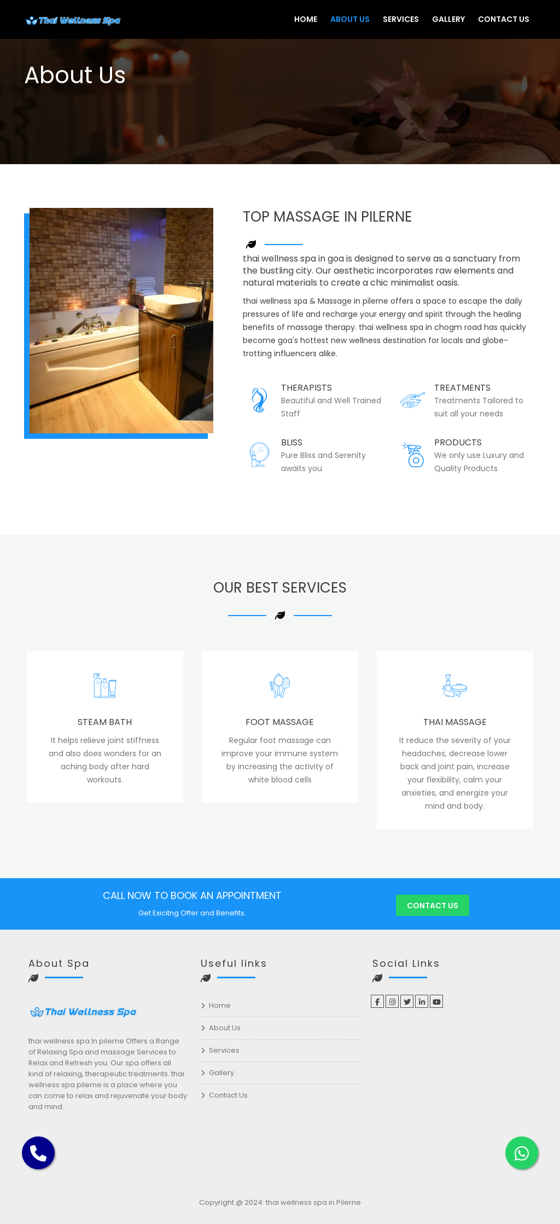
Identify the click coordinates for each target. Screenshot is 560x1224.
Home (305, 19)
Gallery (448, 19)
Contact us (432, 905)
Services (401, 19)
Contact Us (503, 19)
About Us (350, 19)
